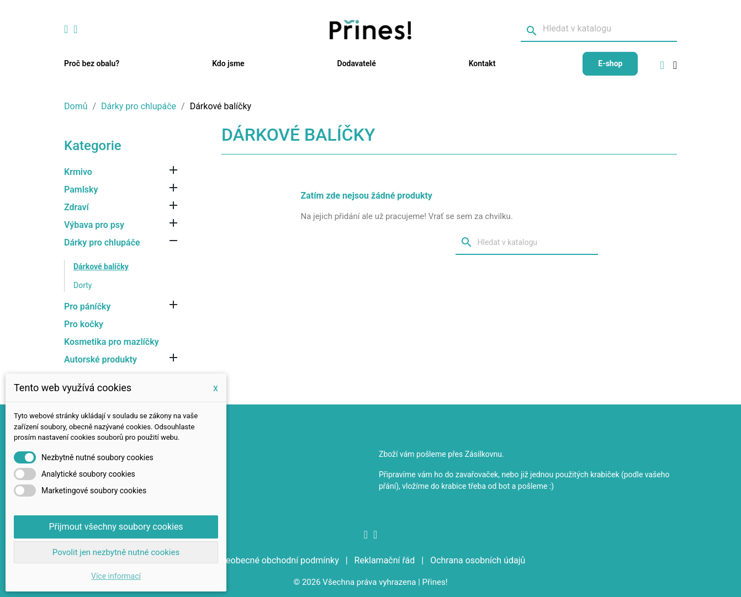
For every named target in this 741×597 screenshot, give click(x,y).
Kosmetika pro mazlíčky (111, 342)
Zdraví (76, 207)
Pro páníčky (87, 306)
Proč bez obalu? (91, 63)
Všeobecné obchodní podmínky (278, 560)
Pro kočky (83, 324)
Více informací (116, 576)
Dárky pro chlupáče (102, 242)
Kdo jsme (228, 63)
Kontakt (482, 63)
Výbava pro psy (94, 225)
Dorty (82, 285)
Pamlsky (81, 189)
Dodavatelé (356, 63)
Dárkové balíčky (101, 266)
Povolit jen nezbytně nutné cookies (115, 552)
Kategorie (92, 145)
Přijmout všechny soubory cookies (116, 526)
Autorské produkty (100, 359)
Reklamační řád (385, 560)
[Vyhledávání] (599, 29)
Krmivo (78, 172)
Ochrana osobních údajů (477, 560)
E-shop (610, 63)
